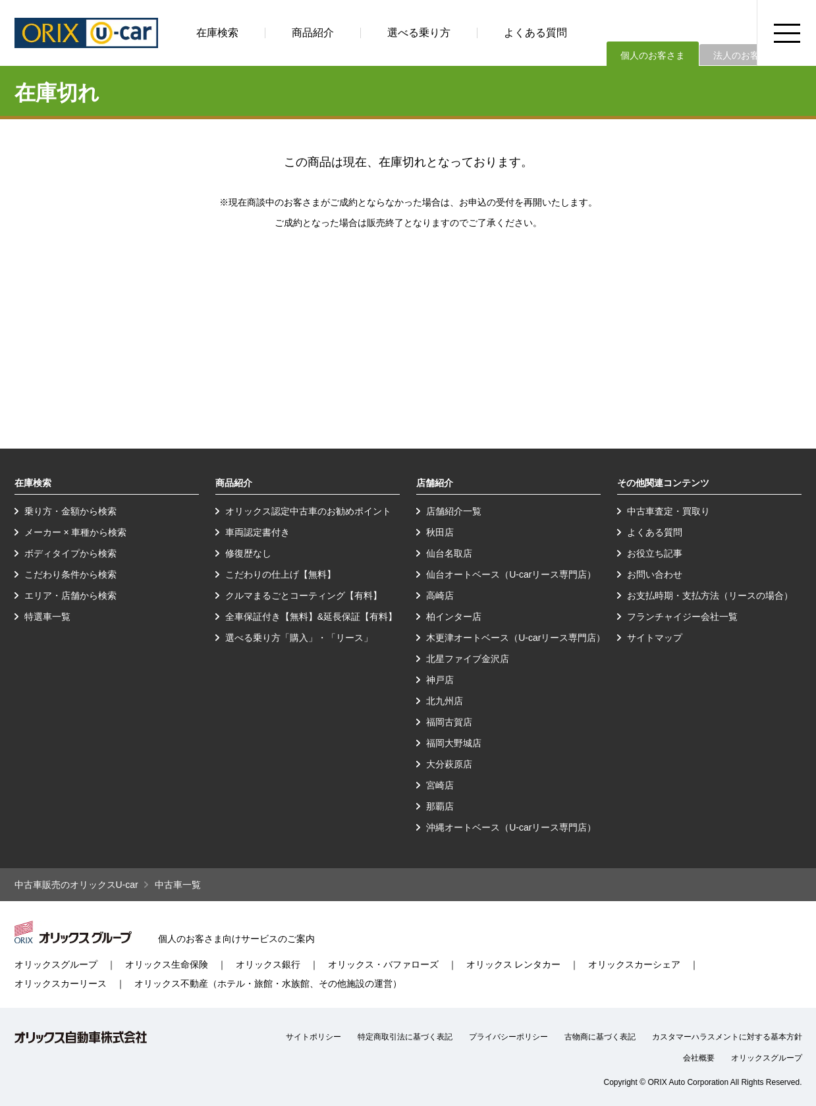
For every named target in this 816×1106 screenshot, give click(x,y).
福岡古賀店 (449, 722)
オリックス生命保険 (166, 964)
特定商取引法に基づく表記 (405, 1036)
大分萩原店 (449, 764)
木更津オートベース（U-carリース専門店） (515, 637)
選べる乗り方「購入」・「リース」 (299, 637)
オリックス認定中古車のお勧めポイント (308, 511)
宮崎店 (440, 785)
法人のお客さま (745, 55)
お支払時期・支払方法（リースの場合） (710, 595)
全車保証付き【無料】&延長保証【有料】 (311, 616)
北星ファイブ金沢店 (467, 658)
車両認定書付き (257, 532)
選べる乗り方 (418, 32)
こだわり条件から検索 (70, 574)
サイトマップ (654, 637)
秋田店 (440, 532)
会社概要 (699, 1058)
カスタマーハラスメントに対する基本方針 (727, 1036)
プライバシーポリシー (508, 1036)
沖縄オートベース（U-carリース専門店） (511, 827)
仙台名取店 (449, 553)
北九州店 (444, 701)
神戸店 (440, 680)
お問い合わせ (654, 574)
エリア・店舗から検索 (70, 595)
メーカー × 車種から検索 (75, 532)
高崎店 (440, 595)
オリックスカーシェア (634, 964)
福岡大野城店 (453, 743)
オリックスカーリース (60, 983)
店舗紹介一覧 (453, 511)
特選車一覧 (47, 616)
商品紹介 (313, 32)
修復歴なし (248, 553)
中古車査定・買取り (668, 511)
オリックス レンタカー (513, 964)
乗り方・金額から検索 (70, 511)
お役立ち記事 (654, 553)
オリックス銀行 (268, 964)
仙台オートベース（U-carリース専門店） (511, 574)
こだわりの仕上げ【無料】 (280, 574)
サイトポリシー (313, 1036)
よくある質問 (535, 32)
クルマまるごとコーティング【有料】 (303, 595)
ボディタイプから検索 (70, 553)
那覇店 (440, 806)
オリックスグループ (55, 964)
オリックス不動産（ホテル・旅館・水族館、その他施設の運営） (268, 983)
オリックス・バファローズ (383, 964)
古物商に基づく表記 (600, 1036)
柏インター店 (453, 616)
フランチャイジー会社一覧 (682, 616)
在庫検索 (217, 32)
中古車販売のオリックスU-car (76, 884)
